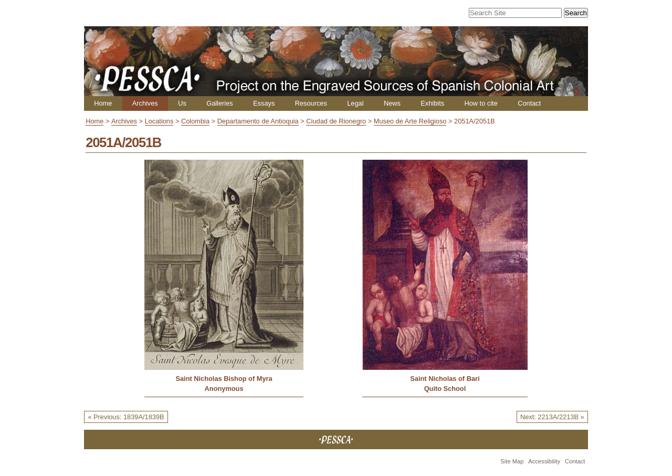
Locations (159, 121)
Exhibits (432, 103)
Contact (529, 103)
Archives (145, 103)
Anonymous (224, 388)
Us (182, 103)
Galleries (219, 103)
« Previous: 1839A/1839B (126, 417)
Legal (355, 103)
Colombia (195, 121)
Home (103, 103)
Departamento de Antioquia (258, 121)
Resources (311, 103)
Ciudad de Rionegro (336, 121)
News (392, 103)
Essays (264, 103)
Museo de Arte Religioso (410, 121)
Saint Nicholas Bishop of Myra (223, 378)
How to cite (480, 103)
